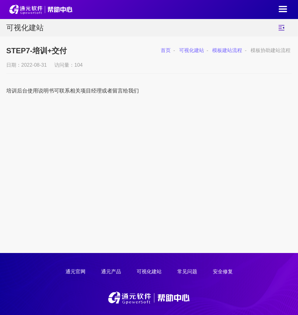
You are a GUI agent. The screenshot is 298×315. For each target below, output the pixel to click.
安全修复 (223, 271)
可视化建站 (191, 50)
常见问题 (187, 271)
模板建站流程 (227, 50)
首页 (166, 50)
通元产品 (111, 271)
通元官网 (75, 271)
